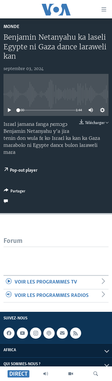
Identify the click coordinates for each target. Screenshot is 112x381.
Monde (11, 26)
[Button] (14, 192)
